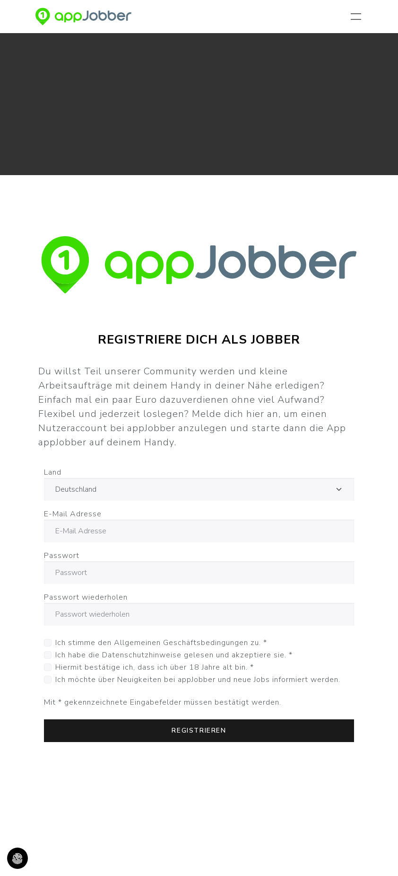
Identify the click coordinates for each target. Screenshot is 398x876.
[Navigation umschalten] (357, 17)
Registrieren (199, 730)
